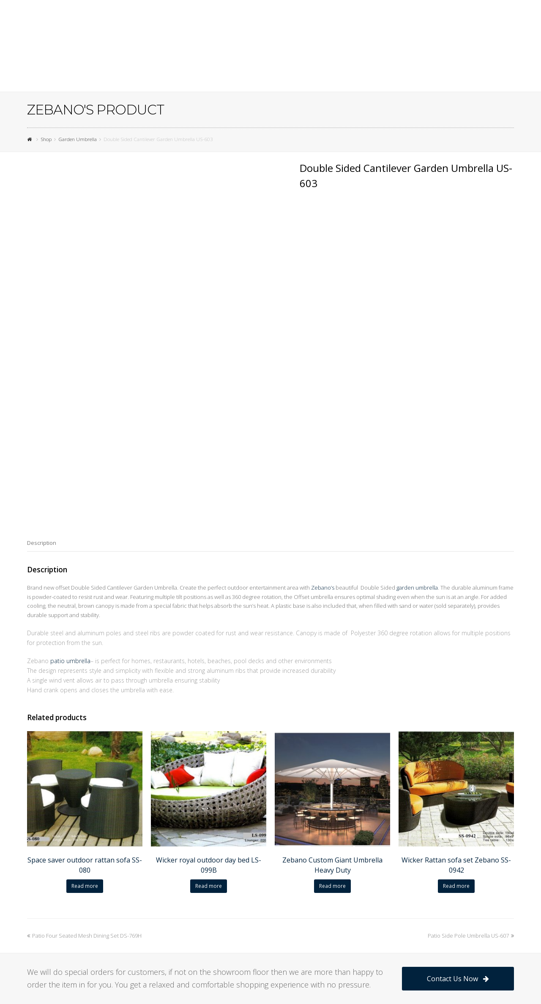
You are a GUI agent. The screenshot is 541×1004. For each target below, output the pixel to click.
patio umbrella (70, 559)
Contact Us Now (458, 876)
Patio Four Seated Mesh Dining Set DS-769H (84, 833)
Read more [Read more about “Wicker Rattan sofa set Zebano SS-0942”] (456, 783)
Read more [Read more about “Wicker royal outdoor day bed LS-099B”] (208, 783)
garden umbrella (417, 486)
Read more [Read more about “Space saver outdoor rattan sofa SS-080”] (84, 783)
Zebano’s (322, 486)
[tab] (41, 440)
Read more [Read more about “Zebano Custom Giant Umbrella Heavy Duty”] (332, 783)
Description (41, 440)
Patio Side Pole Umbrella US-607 (471, 833)
